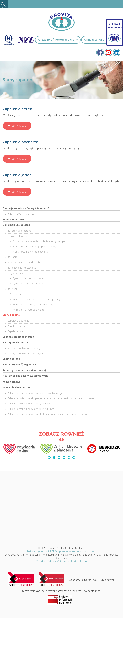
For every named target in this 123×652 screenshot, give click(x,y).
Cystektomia (16, 273)
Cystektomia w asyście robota (29, 283)
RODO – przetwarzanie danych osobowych (73, 551)
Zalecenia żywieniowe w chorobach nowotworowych (35, 393)
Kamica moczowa (13, 219)
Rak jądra (12, 257)
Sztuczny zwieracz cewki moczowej (24, 370)
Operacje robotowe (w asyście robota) (26, 208)
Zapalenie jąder (15, 331)
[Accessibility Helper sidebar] (4, 4)
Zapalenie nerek (16, 326)
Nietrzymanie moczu (15, 342)
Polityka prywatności (38, 551)
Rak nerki (12, 288)
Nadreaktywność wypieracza (20, 364)
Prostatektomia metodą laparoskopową (34, 246)
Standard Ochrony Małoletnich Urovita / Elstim (61, 561)
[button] (49, 457)
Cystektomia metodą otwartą (28, 278)
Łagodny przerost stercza (18, 336)
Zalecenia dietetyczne (16, 387)
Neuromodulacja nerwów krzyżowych (25, 375)
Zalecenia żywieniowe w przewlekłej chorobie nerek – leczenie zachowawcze (48, 414)
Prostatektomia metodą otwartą (30, 251)
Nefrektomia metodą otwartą (28, 309)
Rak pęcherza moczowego (21, 267)
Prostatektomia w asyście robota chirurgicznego (39, 241)
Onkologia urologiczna (16, 224)
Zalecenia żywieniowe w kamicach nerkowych (31, 408)
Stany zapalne (11, 314)
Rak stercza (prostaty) (19, 230)
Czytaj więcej (17, 125)
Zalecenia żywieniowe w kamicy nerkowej (29, 403)
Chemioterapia (12, 358)
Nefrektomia (16, 294)
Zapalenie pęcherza (18, 320)
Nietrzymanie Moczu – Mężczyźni (25, 353)
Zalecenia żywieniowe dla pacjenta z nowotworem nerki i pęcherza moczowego (50, 398)
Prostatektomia (18, 236)
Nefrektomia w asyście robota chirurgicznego (37, 299)
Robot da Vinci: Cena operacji (23, 214)
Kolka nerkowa (12, 381)
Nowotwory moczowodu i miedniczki (27, 262)
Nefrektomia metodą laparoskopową (33, 304)
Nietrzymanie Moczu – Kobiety (23, 348)
